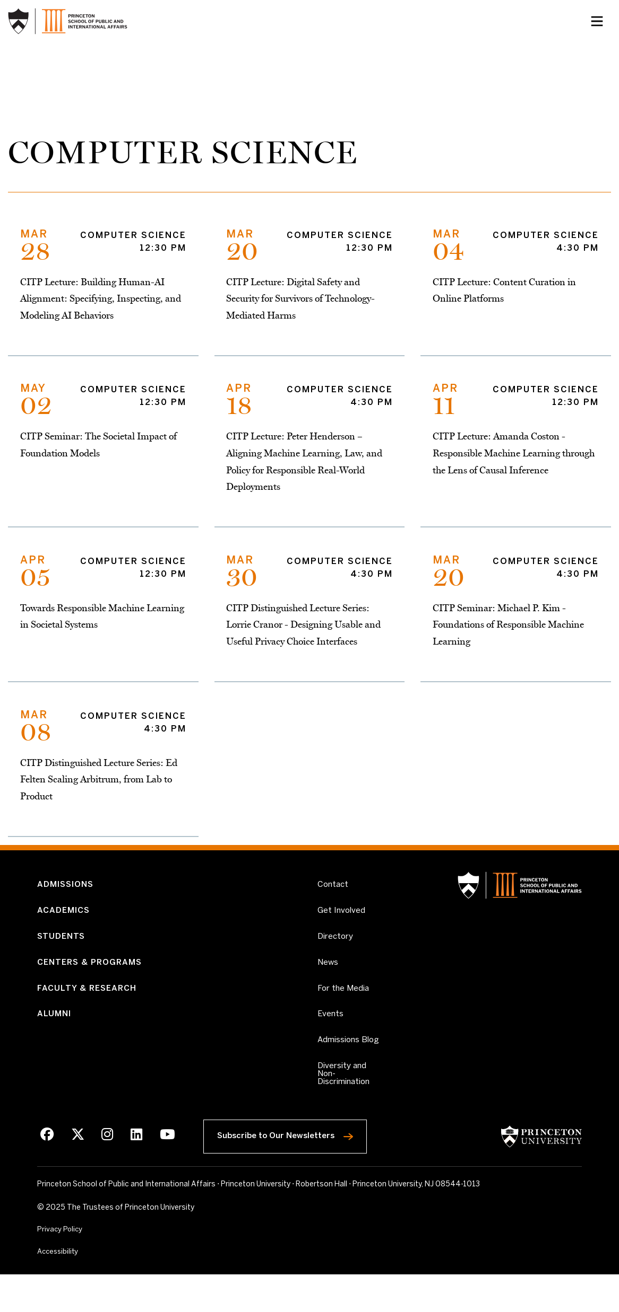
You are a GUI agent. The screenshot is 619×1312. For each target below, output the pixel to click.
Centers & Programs (93, 981)
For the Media (344, 1008)
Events (330, 1036)
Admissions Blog (339, 1067)
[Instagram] (105, 1171)
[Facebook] (46, 1171)
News (328, 981)
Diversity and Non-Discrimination (348, 1107)
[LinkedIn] (134, 1171)
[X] (77, 1171)
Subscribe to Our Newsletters (294, 1169)
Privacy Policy (60, 1266)
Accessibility (82, 1288)
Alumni (54, 1036)
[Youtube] (165, 1171)
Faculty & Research (89, 1008)
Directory (336, 954)
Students (62, 954)
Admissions (67, 899)
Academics (65, 926)
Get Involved (341, 926)
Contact (333, 899)
